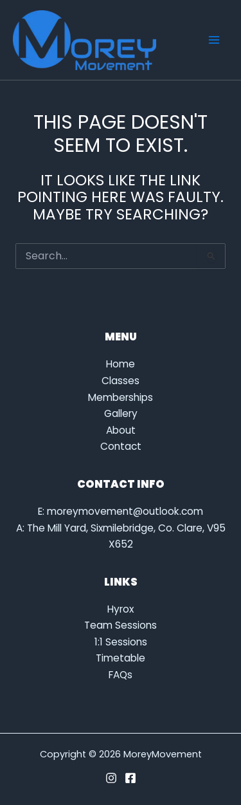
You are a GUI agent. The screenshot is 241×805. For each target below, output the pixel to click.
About (121, 430)
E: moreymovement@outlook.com (120, 511)
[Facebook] (130, 778)
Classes (120, 380)
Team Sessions (120, 625)
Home (120, 364)
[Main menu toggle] (214, 39)
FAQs (120, 674)
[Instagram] (111, 778)
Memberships (120, 397)
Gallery (121, 413)
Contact (120, 446)
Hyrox (120, 609)
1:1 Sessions (120, 642)
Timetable (120, 658)
